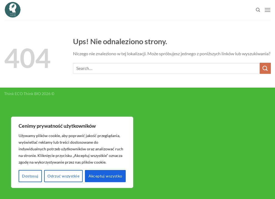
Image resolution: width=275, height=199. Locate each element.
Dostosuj (30, 176)
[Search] (258, 10)
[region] (72, 152)
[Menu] (267, 10)
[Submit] (265, 68)
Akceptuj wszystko (105, 176)
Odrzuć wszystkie (63, 176)
